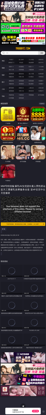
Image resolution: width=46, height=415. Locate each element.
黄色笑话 (31, 91)
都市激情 (11, 88)
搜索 (42, 53)
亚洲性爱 (11, 74)
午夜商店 (21, 95)
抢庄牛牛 (41, 62)
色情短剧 (21, 98)
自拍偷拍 (21, 66)
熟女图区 (31, 84)
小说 (3, 89)
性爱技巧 (41, 91)
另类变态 (41, 77)
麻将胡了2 (11, 62)
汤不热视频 (41, 95)
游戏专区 (41, 59)
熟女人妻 (11, 69)
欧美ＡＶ (31, 66)
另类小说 (21, 91)
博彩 (3, 61)
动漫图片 (41, 81)
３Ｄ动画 (41, 66)
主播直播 (31, 69)
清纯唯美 (21, 84)
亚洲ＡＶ (11, 66)
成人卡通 (31, 74)
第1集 (3, 229)
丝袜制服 (21, 69)
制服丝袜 (11, 77)
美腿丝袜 (11, 84)
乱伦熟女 (31, 77)
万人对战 (31, 59)
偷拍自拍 (21, 74)
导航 (3, 96)
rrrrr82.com (23, 48)
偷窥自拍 (11, 81)
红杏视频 (11, 98)
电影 (3, 75)
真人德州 (21, 59)
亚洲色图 (21, 81)
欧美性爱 (41, 74)
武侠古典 (41, 88)
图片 (3, 82)
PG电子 (11, 59)
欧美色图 (31, 81)
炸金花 (21, 62)
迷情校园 (11, 91)
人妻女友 (31, 88)
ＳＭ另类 (41, 69)
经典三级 (21, 77)
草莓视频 (31, 95)
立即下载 (35, 411)
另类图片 (41, 84)
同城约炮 (11, 95)
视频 (3, 68)
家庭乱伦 (21, 88)
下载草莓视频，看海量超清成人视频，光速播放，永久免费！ (25, 224)
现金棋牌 (31, 62)
